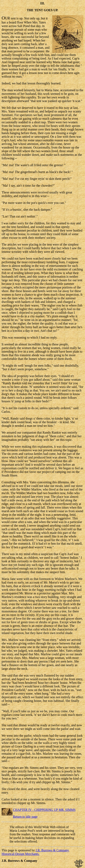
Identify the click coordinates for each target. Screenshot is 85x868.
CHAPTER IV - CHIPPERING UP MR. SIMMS (44, 809)
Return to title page (25, 816)
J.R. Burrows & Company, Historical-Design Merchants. (35, 852)
